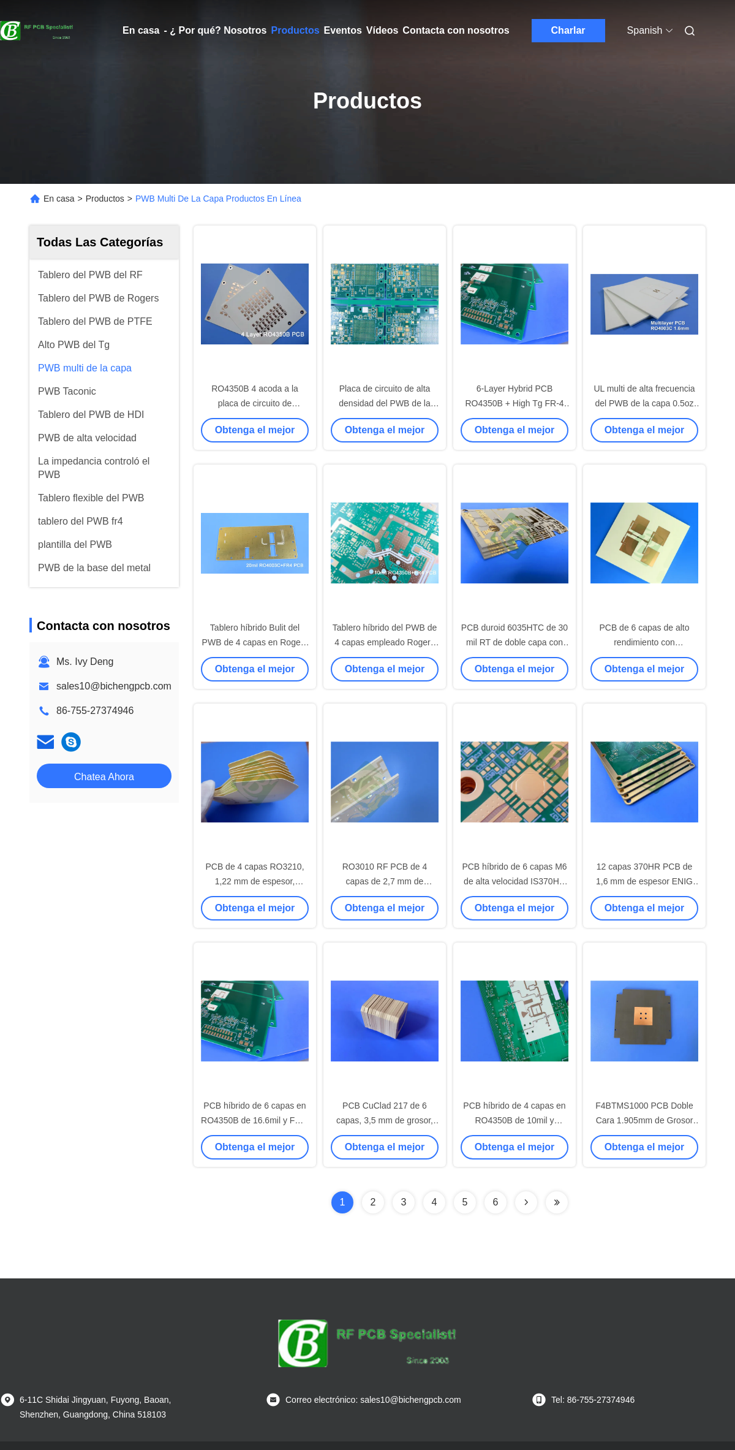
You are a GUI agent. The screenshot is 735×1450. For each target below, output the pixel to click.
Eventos (343, 30)
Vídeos (382, 30)
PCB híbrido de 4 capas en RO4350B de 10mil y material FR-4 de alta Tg (514, 1120)
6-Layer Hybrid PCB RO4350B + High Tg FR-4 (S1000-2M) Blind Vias (514, 403)
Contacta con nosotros (455, 30)
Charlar (568, 30)
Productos (295, 30)
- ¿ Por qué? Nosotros (215, 30)
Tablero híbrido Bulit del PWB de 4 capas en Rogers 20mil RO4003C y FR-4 (255, 642)
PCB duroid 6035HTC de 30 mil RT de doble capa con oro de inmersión (514, 642)
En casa (141, 30)
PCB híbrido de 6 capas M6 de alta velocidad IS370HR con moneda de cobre (514, 881)
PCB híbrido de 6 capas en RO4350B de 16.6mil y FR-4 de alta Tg (255, 1120)
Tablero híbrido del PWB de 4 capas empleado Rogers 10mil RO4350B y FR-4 (385, 642)
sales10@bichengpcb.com (114, 686)
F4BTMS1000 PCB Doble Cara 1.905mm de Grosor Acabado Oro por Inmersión (644, 1120)
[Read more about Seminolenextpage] (526, 1202)
